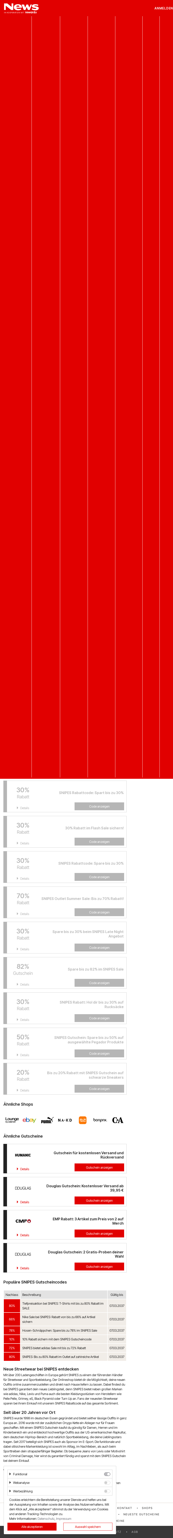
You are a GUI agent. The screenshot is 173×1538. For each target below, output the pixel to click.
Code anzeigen (99, 842)
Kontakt (124, 1508)
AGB (135, 1532)
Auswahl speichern (88, 1527)
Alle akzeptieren (32, 1527)
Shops (147, 1508)
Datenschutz (46, 1518)
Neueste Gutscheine (141, 1514)
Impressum (63, 1518)
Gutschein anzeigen (99, 1167)
